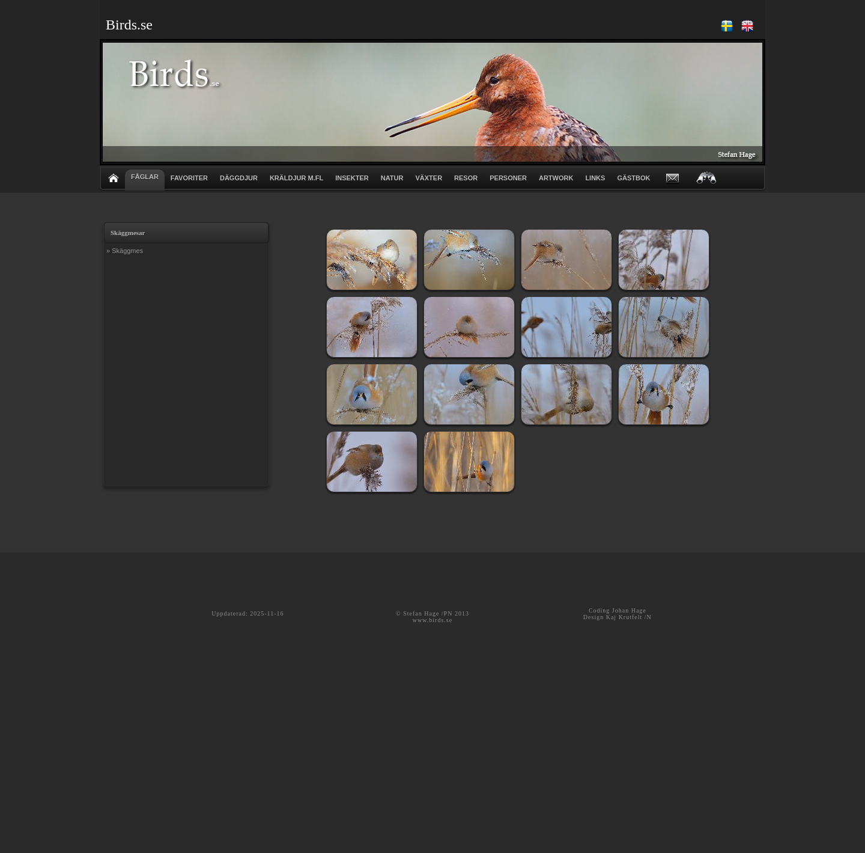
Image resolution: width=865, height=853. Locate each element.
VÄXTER (428, 178)
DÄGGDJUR (239, 178)
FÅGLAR (145, 176)
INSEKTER (352, 178)
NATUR (392, 178)
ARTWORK (556, 178)
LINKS (595, 178)
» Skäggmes (124, 250)
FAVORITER (189, 178)
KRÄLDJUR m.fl (296, 178)
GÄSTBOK (633, 178)
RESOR (466, 178)
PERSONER (508, 178)
